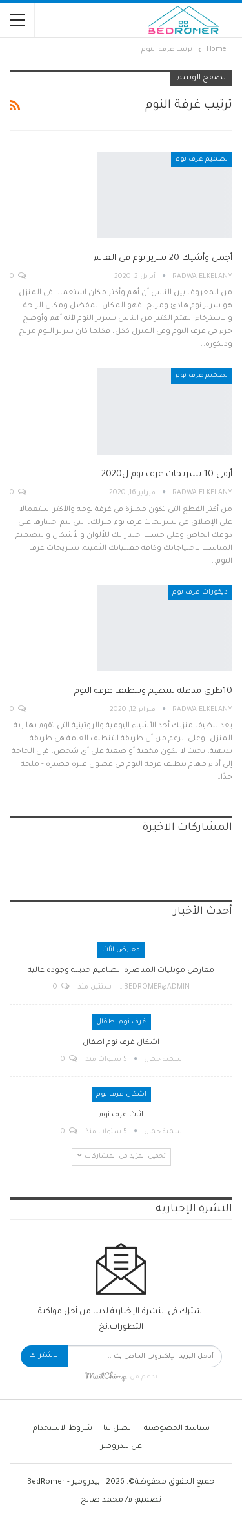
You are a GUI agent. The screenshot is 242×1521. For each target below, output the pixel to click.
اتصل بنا (118, 1429)
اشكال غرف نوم (121, 1094)
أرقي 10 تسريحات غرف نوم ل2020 (166, 474)
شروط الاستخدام (62, 1429)
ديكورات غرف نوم (200, 592)
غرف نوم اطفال (121, 1022)
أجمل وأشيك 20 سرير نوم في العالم (163, 258)
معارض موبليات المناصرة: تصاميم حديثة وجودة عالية (121, 971)
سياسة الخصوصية (177, 1429)
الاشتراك (44, 1356)
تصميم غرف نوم (202, 159)
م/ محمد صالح (106, 1500)
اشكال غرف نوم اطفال (121, 1043)
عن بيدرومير (121, 1447)
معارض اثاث (121, 950)
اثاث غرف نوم (121, 1115)
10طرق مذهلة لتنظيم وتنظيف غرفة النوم (153, 691)
